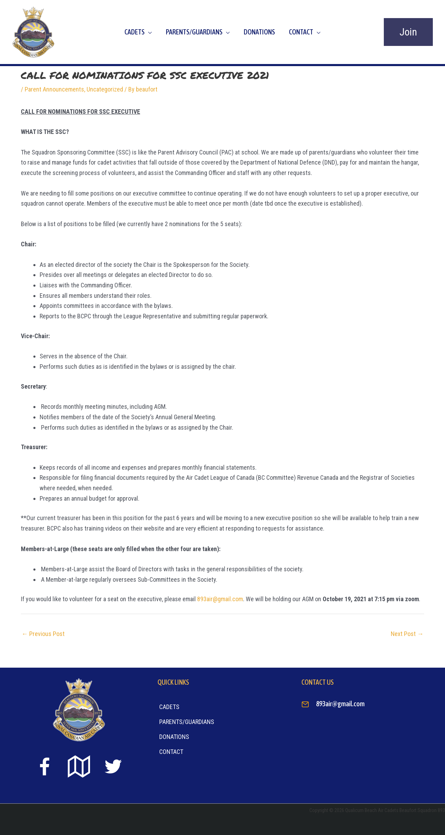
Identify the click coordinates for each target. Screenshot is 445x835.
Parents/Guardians (194, 32)
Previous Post (43, 633)
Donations (259, 32)
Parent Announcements (54, 89)
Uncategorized (105, 89)
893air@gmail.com (220, 599)
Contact (301, 32)
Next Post (407, 633)
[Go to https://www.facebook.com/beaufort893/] (44, 768)
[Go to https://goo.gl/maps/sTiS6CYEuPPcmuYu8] (79, 767)
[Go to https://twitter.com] (113, 766)
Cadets (134, 32)
